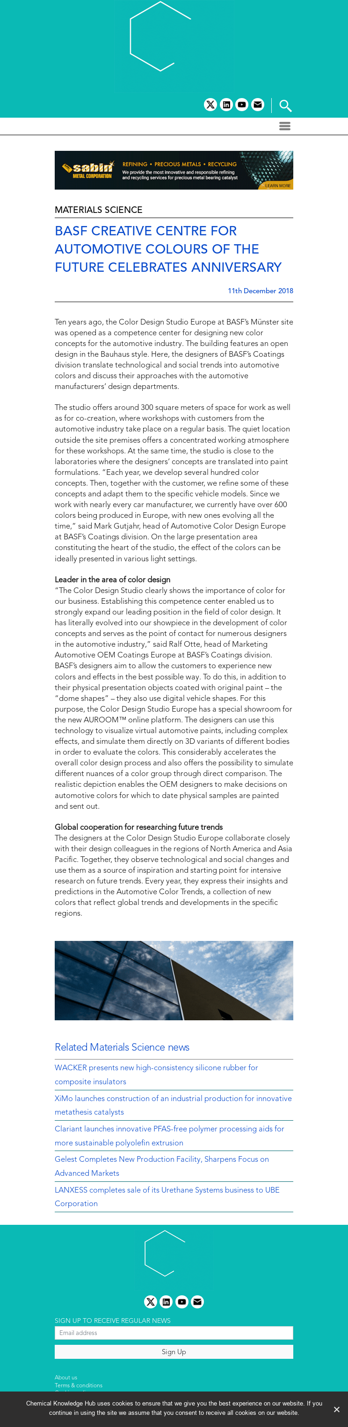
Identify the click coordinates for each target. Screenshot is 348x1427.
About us (66, 1378)
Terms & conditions (78, 1386)
